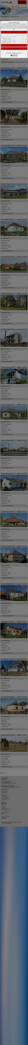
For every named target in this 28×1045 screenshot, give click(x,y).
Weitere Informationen (14, 53)
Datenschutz (14, 53)
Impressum (20, 53)
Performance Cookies (7, 39)
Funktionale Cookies (7, 38)
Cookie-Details (8, 53)
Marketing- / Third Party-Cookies (9, 41)
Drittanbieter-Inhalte (7, 42)
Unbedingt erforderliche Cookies (9, 36)
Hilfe (14, 29)
